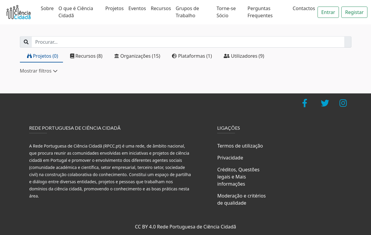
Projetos (114, 8)
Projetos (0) (42, 56)
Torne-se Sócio (226, 12)
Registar (354, 12)
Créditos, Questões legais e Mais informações (238, 176)
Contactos (304, 8)
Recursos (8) (86, 56)
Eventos (137, 8)
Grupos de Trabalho (187, 12)
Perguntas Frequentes (260, 12)
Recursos (161, 8)
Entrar (328, 12)
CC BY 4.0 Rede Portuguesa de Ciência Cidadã (185, 226)
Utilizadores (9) (244, 56)
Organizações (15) (137, 56)
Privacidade (230, 157)
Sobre (47, 8)
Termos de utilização (240, 145)
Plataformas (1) (192, 56)
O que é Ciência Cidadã (76, 12)
